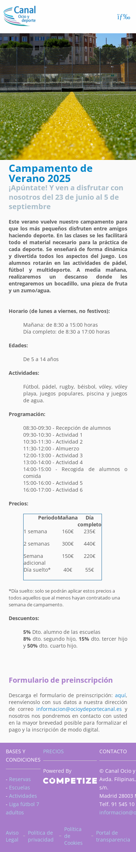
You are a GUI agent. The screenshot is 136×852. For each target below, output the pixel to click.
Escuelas (19, 787)
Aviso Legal (12, 836)
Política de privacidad (41, 836)
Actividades (23, 795)
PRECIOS (53, 751)
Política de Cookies (73, 836)
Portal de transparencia (113, 836)
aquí (120, 695)
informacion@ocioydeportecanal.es (79, 708)
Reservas (20, 779)
